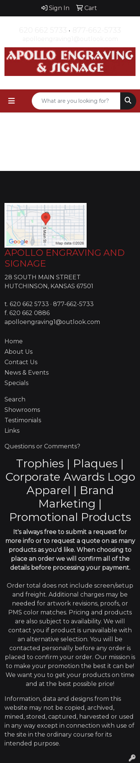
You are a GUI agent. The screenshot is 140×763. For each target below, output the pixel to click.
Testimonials (22, 420)
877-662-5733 (96, 30)
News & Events (26, 372)
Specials (16, 383)
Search (14, 399)
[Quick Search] (76, 100)
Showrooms (22, 409)
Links (11, 430)
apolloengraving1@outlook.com (70, 38)
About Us (18, 351)
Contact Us (20, 362)
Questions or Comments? (42, 446)
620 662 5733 (43, 30)
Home (13, 341)
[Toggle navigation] (11, 101)
